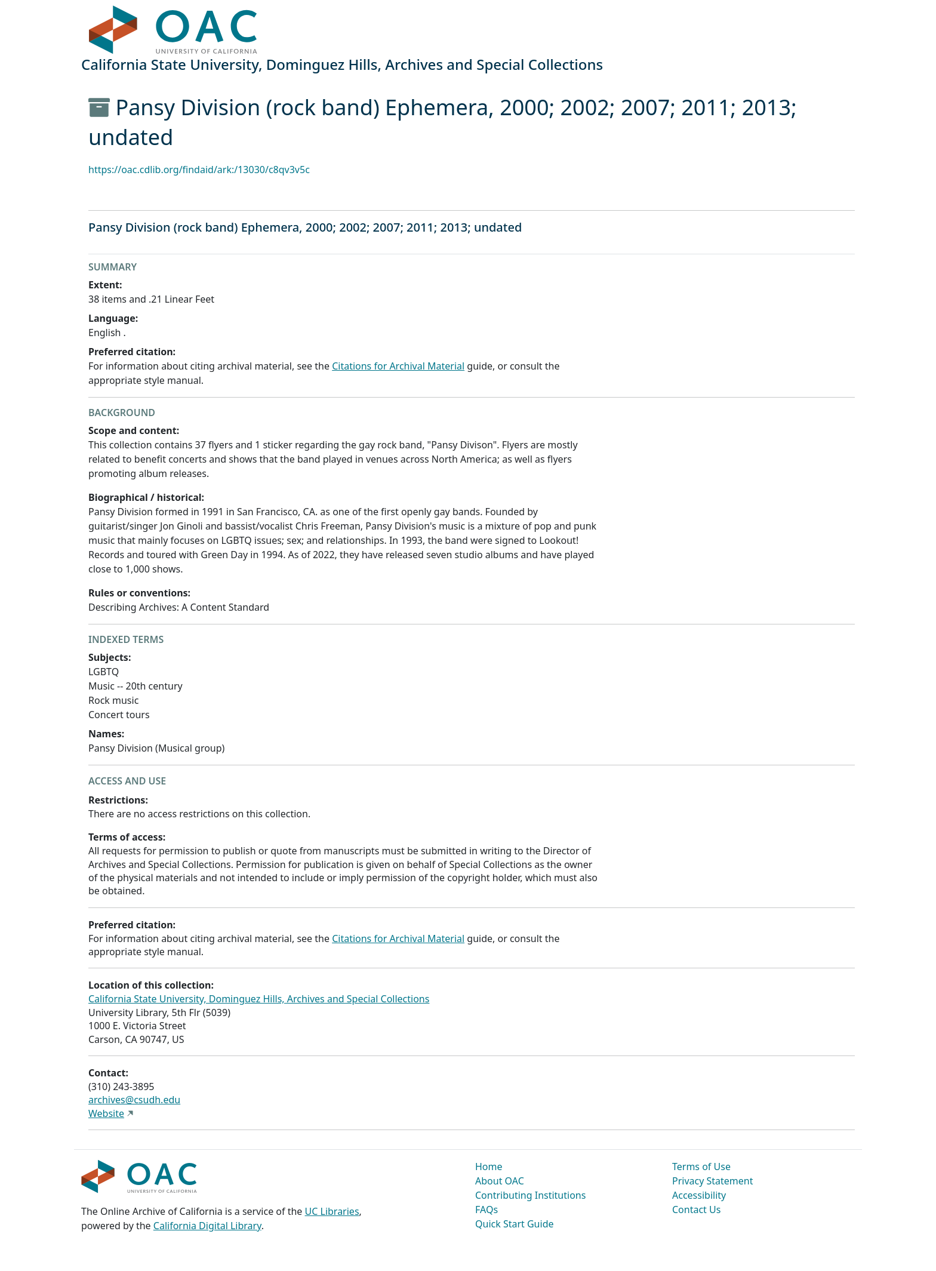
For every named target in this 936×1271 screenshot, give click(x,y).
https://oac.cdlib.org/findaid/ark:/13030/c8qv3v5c (199, 169)
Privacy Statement (712, 1180)
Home (489, 1166)
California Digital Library (207, 1225)
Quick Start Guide (514, 1223)
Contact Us (696, 1209)
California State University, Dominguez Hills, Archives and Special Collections (258, 998)
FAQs (486, 1209)
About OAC (499, 1180)
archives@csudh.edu (134, 1099)
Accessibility (699, 1195)
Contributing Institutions (530, 1195)
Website (106, 1113)
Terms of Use (701, 1166)
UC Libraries (332, 1211)
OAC (173, 30)
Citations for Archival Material (398, 366)
